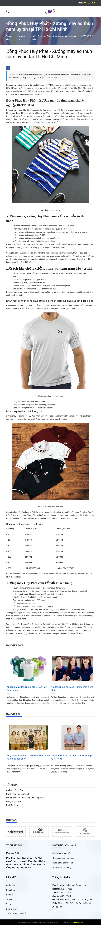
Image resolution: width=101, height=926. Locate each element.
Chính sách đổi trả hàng (63, 858)
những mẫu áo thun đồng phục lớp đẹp (25, 798)
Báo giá (9, 895)
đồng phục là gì (13, 802)
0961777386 (65, 896)
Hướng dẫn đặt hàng (61, 868)
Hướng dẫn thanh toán (62, 863)
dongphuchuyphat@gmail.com (73, 886)
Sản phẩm (11, 890)
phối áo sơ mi (12, 805)
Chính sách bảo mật (61, 854)
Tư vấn (9, 900)
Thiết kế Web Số (77, 923)
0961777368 (66, 889)
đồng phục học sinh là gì (18, 794)
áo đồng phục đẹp (14, 791)
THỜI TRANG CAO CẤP (16, 914)
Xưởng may (11, 909)
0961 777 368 (89, 3)
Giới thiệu (10, 886)
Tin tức (9, 905)
